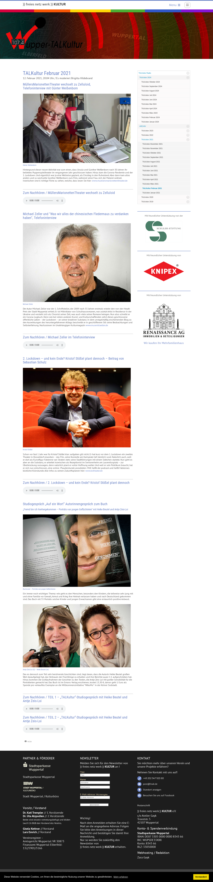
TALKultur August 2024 (150, 91)
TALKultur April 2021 (150, 180)
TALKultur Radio (145, 73)
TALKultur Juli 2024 (148, 95)
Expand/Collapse (188, 73)
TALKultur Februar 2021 (152, 188)
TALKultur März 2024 (149, 113)
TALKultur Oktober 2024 (150, 82)
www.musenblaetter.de (97, 325)
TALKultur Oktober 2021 (151, 153)
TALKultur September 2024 (151, 87)
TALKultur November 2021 (152, 149)
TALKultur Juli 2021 (149, 166)
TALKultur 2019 (147, 202)
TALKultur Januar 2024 (150, 122)
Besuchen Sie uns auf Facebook (158, 795)
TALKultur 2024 (145, 78)
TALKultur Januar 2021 (151, 193)
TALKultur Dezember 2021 (152, 144)
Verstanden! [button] (201, 877)
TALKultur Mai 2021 (149, 175)
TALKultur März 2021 (150, 184)
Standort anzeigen (152, 789)
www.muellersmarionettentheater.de (109, 180)
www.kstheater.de (94, 470)
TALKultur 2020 (147, 197)
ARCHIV (142, 126)
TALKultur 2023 (147, 131)
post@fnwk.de (150, 784)
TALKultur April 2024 (149, 109)
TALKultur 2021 (147, 140)
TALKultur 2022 (147, 135)
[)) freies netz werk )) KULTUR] (44, 4)
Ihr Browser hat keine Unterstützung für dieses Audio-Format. (44, 201)
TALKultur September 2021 (152, 157)
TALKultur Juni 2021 (150, 171)
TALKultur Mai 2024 (148, 104)
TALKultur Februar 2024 (150, 118)
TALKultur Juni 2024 (149, 100)
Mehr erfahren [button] (121, 877)
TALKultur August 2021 (151, 162)
